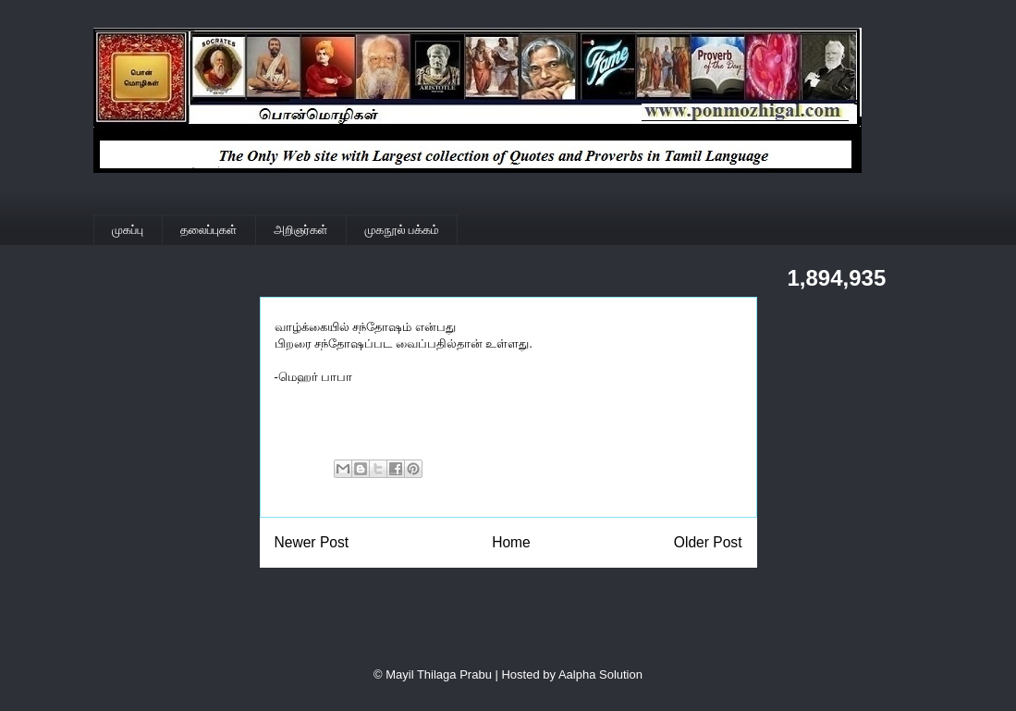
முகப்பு (127, 230)
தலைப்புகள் (208, 230)
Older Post (708, 542)
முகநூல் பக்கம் (402, 230)
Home (511, 542)
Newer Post (312, 542)
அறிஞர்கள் (300, 230)
